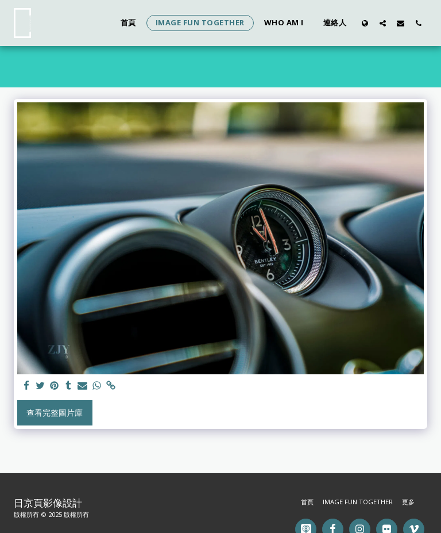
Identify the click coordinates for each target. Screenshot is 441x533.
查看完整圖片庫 (54, 412)
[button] (382, 23)
